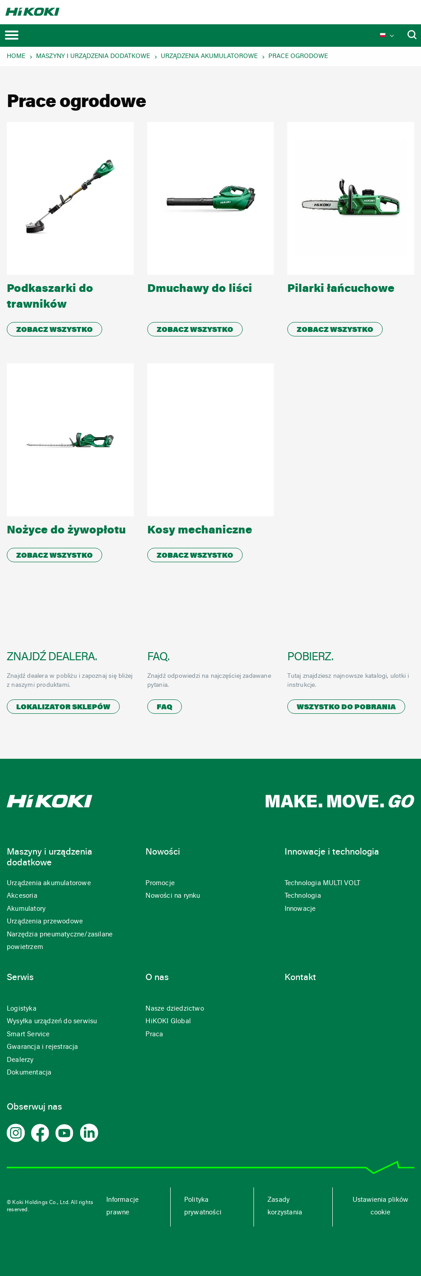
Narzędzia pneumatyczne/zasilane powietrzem (60, 941)
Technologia (303, 896)
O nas (157, 977)
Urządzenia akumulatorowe (209, 57)
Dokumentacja (29, 1073)
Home (16, 57)
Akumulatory (26, 909)
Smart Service (28, 1034)
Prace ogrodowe (298, 57)
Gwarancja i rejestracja (42, 1047)
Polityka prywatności (203, 1207)
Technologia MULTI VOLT (322, 883)
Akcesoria (22, 896)
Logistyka (21, 1009)
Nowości (162, 852)
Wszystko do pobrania (346, 707)
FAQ (164, 707)
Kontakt (300, 977)
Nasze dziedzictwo (174, 1009)
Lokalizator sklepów (63, 707)
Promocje (160, 883)
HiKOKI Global (168, 1021)
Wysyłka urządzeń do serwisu (52, 1021)
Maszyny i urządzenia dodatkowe (93, 57)
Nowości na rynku (172, 896)
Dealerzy (20, 1060)
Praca (154, 1034)
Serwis (20, 977)
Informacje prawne (122, 1207)
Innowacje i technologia (332, 852)
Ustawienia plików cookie (380, 1207)
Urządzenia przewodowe (45, 921)
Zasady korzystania (284, 1207)
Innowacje (300, 909)
